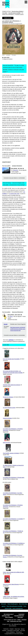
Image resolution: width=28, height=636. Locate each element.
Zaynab (5, 324)
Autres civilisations (10, 632)
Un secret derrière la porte (9, 407)
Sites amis (20, 617)
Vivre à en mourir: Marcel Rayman (11, 584)
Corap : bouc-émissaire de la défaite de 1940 (13, 572)
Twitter (19, 619)
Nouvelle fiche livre (19, 615)
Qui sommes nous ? (9, 614)
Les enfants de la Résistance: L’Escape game (13, 477)
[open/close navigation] (26, 2)
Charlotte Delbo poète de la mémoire (11, 384)
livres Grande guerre (13, 604)
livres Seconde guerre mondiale (15, 606)
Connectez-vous (7, 178)
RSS (8, 621)
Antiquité (12, 629)
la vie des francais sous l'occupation (11, 359)
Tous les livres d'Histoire (17, 11)
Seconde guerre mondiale (14, 13)
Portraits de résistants (8, 397)
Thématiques (19, 632)
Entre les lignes (6, 442)
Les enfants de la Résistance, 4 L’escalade (13, 518)
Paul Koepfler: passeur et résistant (11, 453)
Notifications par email (15, 621)
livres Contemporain (18, 608)
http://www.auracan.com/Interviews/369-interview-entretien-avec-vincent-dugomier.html (17, 329)
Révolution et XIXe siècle (13, 630)
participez (11, 339)
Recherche (6, 629)
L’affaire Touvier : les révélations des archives (13, 596)
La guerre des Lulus (14, 193)
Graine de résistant (7, 418)
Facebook (24, 619)
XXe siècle (4, 13)
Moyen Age (17, 629)
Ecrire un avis (7, 18)
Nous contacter (9, 617)
